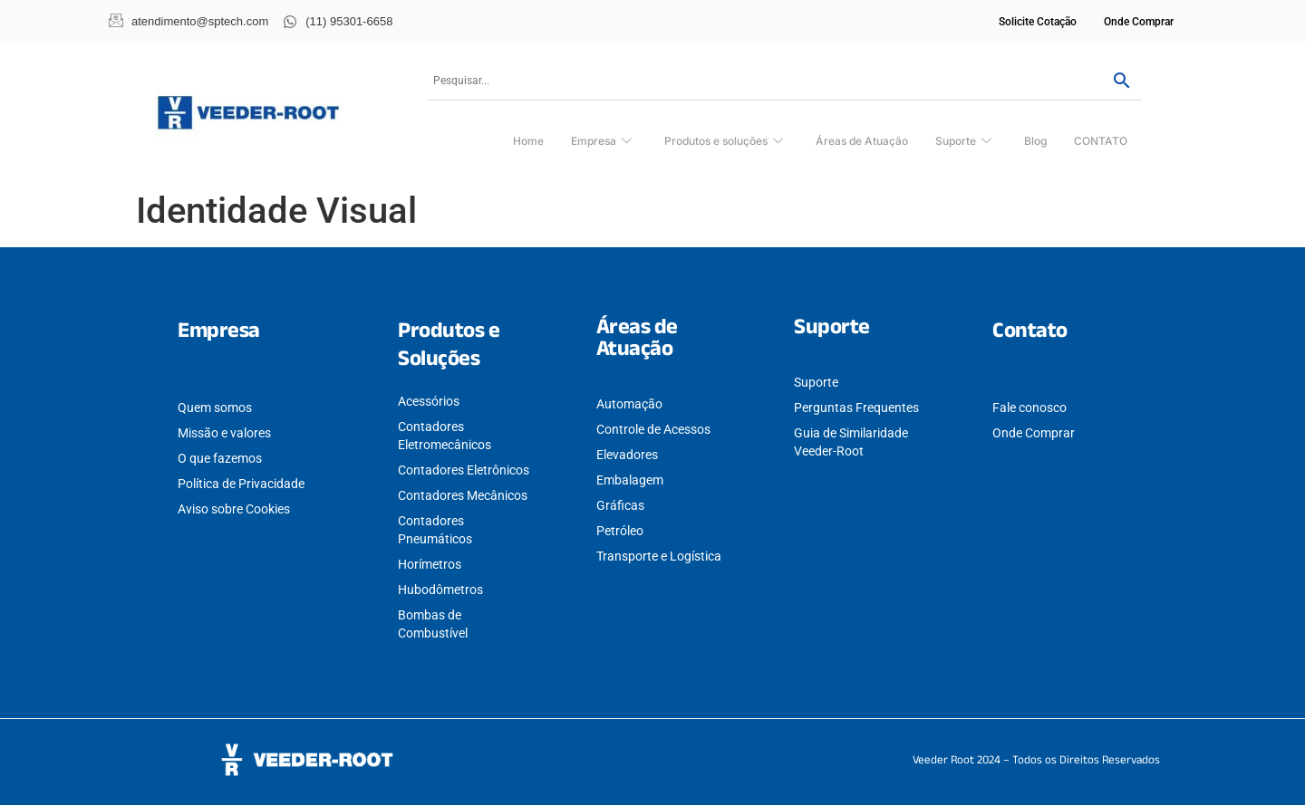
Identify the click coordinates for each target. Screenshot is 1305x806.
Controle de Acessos (653, 429)
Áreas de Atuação (862, 141)
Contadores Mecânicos (462, 495)
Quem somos (215, 407)
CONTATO (1100, 141)
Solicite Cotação (1038, 21)
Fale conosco (1029, 407)
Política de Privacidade (241, 483)
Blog (1035, 141)
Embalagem (629, 480)
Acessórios (428, 401)
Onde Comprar (1139, 21)
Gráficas (620, 505)
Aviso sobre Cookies (234, 509)
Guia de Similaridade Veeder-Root (851, 442)
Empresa (601, 141)
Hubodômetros (440, 589)
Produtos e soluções (723, 141)
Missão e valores (224, 433)
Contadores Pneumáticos (435, 529)
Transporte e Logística (658, 556)
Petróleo (619, 530)
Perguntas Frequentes (856, 407)
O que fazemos (220, 458)
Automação (629, 404)
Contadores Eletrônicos (463, 470)
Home (528, 141)
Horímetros (429, 564)
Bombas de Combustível (433, 624)
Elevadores (627, 454)
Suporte (963, 141)
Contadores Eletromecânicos (444, 435)
